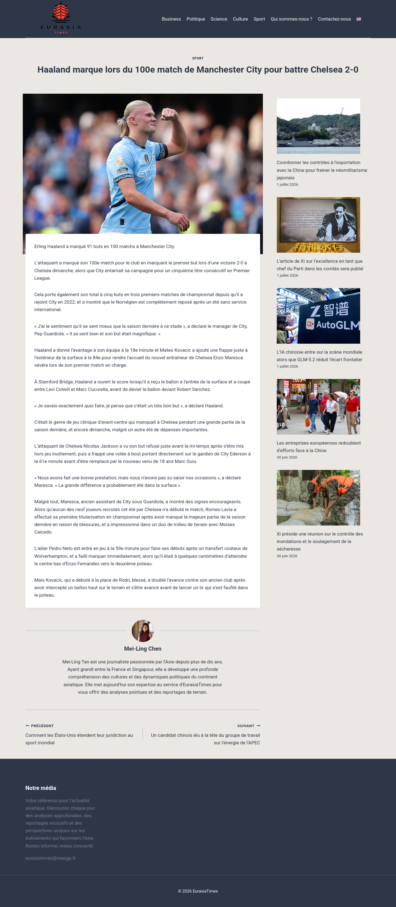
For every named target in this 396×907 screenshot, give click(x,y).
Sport (259, 19)
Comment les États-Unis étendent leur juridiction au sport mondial (82, 734)
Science (219, 19)
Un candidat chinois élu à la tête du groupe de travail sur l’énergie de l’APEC (204, 734)
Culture (240, 19)
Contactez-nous (334, 19)
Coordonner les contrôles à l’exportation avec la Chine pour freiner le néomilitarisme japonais (322, 170)
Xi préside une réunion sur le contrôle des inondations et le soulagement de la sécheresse (320, 541)
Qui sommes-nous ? (291, 19)
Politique (196, 19)
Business (171, 19)
